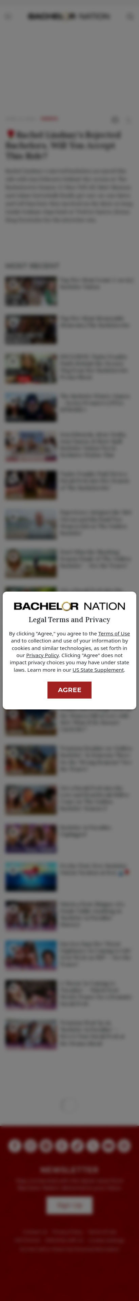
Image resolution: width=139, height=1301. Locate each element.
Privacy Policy (42, 655)
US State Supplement (98, 669)
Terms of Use (114, 633)
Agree (69, 690)
